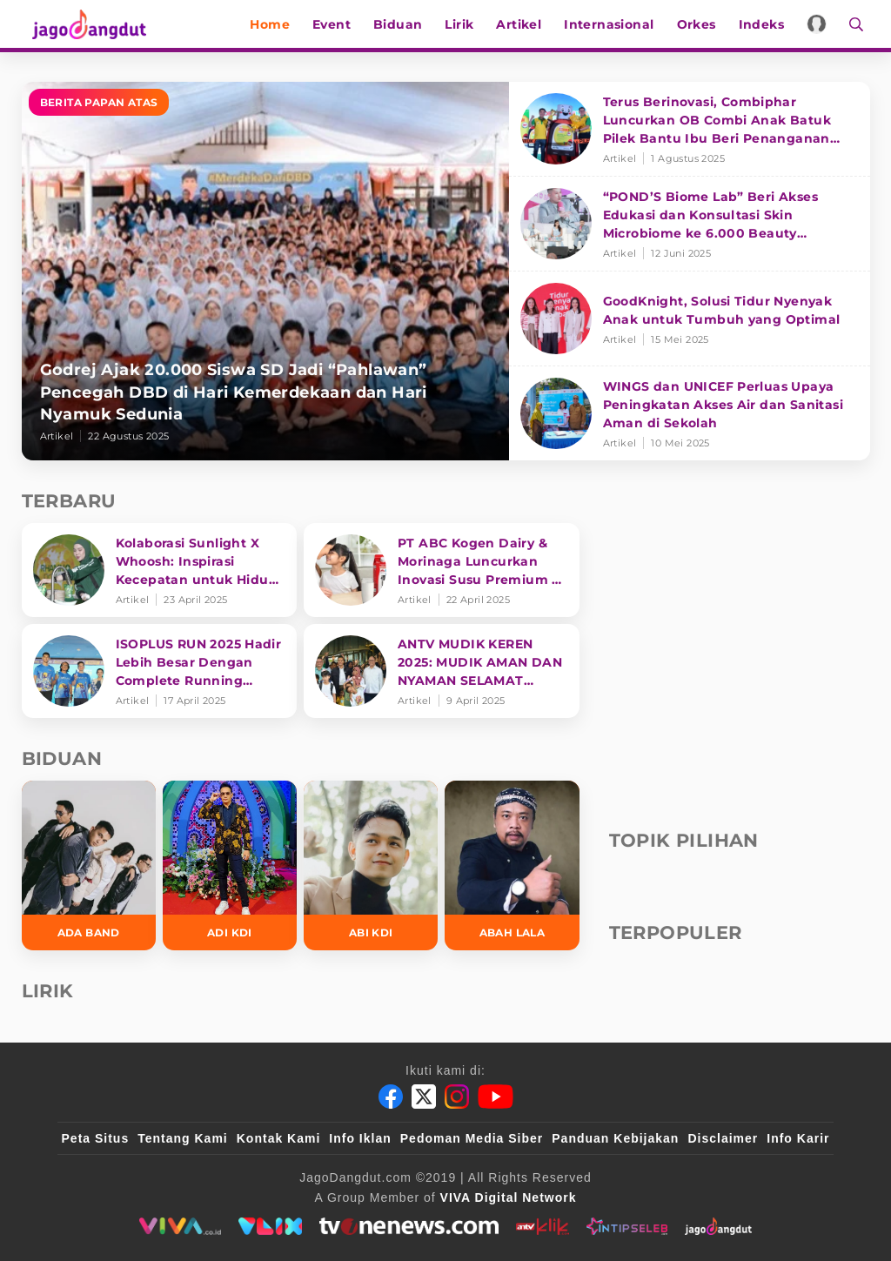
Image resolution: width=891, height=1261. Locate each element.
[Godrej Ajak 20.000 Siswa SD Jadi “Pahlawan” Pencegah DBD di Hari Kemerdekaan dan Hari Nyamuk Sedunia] (265, 271)
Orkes (702, 24)
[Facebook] (391, 1096)
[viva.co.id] (179, 1226)
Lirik (466, 24)
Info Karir (798, 1138)
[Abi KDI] (371, 865)
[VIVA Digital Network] (508, 1197)
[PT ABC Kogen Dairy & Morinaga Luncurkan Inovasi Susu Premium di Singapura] (441, 570)
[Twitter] (424, 1096)
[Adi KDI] (230, 865)
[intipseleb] (626, 1226)
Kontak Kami (279, 1138)
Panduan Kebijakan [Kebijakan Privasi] (615, 1138)
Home (277, 24)
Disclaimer (722, 1138)
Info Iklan (360, 1138)
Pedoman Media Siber (471, 1138)
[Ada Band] (89, 865)
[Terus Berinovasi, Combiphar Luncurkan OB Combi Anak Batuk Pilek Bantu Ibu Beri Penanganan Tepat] (689, 129)
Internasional (615, 24)
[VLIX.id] (270, 1226)
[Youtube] (495, 1096)
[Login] (823, 24)
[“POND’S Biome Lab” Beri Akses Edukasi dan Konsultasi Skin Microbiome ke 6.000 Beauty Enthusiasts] (689, 224)
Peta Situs (96, 1138)
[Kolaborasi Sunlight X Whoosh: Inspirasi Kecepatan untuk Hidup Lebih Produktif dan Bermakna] (160, 570)
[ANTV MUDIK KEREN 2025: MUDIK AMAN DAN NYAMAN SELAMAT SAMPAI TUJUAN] (441, 671)
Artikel (525, 24)
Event (338, 24)
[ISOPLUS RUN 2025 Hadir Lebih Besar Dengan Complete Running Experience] (160, 671)
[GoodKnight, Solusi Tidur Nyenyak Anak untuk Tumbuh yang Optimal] (689, 319)
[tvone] (408, 1226)
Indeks (767, 24)
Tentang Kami (182, 1138)
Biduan (404, 24)
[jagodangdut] (718, 1226)
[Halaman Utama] (84, 24)
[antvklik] (542, 1226)
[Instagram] (457, 1096)
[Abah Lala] (512, 865)
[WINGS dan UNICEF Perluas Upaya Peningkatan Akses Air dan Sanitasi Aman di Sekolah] (689, 413)
